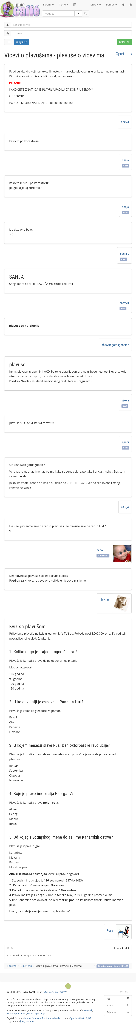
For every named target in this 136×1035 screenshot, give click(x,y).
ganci (125, 442)
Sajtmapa (118, 1012)
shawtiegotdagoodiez (115, 345)
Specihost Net (77, 1018)
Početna (11, 965)
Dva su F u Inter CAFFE (55, 992)
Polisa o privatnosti (16, 1013)
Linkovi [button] (95, 4)
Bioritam (46, 1018)
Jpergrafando (27, 1021)
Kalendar (56, 1018)
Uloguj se (21, 42)
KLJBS (88, 1018)
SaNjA (125, 507)
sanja (125, 160)
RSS (118, 998)
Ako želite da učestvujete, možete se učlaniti (29, 955)
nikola (125, 400)
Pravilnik (88, 1010)
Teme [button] (63, 4)
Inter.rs (27, 1018)
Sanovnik (36, 1018)
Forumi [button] (48, 4)
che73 (125, 122)
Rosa (110, 930)
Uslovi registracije (36, 1013)
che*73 (124, 303)
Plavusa (104, 600)
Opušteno (124, 53)
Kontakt (118, 1005)
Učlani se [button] (124, 42)
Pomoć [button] (111, 4)
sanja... (124, 253)
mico (100, 550)
